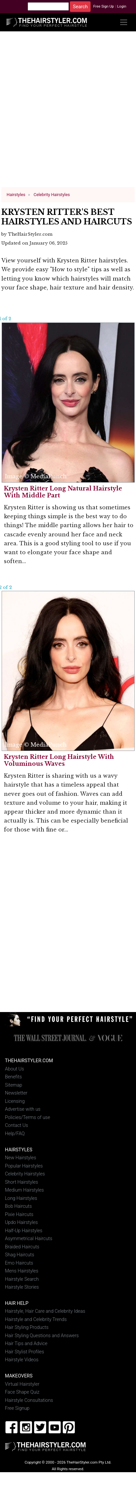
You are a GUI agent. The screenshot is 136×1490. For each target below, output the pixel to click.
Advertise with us (23, 1109)
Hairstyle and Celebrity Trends (36, 1319)
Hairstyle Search (22, 1279)
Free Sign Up (103, 6)
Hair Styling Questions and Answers (42, 1335)
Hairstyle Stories (22, 1287)
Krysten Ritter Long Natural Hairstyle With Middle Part (63, 492)
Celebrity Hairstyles (25, 1174)
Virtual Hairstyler (22, 1384)
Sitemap (13, 1085)
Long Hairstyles (21, 1198)
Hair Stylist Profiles (24, 1352)
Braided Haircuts (22, 1246)
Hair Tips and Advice (26, 1343)
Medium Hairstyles (24, 1190)
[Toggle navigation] (124, 22)
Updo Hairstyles (21, 1222)
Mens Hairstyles (21, 1271)
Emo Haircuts (19, 1263)
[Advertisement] (66, 112)
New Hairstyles (20, 1158)
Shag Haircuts (19, 1255)
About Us (14, 1069)
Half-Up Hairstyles (23, 1230)
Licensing (15, 1101)
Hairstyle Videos (22, 1360)
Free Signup (17, 1408)
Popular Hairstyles (24, 1166)
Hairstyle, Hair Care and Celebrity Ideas (45, 1311)
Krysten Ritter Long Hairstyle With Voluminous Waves (59, 760)
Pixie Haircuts (19, 1214)
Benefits (13, 1077)
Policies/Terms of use (27, 1117)
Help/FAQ (15, 1133)
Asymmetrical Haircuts (28, 1238)
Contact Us (16, 1125)
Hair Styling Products (26, 1327)
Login (121, 6)
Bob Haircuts (18, 1206)
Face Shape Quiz (22, 1392)
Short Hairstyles (21, 1182)
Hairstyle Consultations (29, 1400)
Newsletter (16, 1093)
